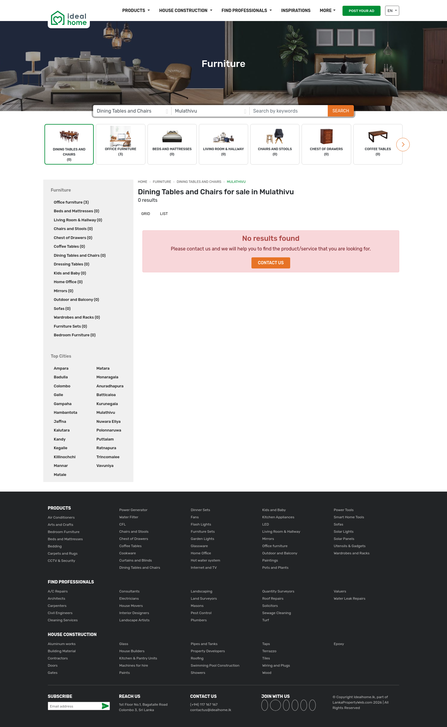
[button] (403, 144)
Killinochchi (64, 457)
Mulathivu (105, 412)
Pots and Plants (275, 567)
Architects (56, 598)
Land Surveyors (204, 598)
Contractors (58, 658)
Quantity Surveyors (278, 591)
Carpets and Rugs (63, 553)
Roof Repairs (273, 598)
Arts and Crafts (60, 525)
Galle (58, 394)
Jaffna (60, 421)
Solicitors (270, 606)
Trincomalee (108, 457)
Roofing (197, 658)
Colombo (62, 386)
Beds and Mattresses (65, 539)
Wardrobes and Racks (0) (77, 317)
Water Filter (128, 517)
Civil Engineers (60, 613)
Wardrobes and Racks (351, 553)
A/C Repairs (58, 591)
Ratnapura (106, 448)
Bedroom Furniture (64, 532)
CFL (122, 524)
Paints (124, 673)
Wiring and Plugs (276, 665)
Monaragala (107, 377)
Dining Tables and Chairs (199, 182)
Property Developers (208, 651)
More (326, 10)
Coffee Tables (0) (69, 246)
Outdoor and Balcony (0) (76, 299)
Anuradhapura (109, 386)
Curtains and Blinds (135, 560)
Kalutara (62, 430)
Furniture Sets (203, 531)
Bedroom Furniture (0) (75, 335)
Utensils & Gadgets (350, 546)
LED (265, 524)
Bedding (55, 546)
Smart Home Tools (349, 517)
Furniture (162, 182)
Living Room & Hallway (281, 531)
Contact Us (271, 262)
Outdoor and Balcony (279, 553)
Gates (52, 673)
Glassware (199, 546)
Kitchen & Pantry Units (138, 658)
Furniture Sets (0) (70, 326)
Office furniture (274, 546)
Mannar (61, 465)
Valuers (340, 591)
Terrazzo (269, 651)
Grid (145, 213)
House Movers (131, 606)
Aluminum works (62, 644)
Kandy (59, 439)
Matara (103, 368)
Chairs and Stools (133, 531)
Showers (198, 673)
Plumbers (199, 620)
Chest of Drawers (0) (73, 237)
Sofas (338, 524)
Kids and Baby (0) (70, 273)
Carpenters (57, 606)
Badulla (61, 377)
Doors (53, 665)
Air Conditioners (61, 517)
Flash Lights (201, 524)
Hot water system (205, 560)
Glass (123, 644)
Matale (60, 474)
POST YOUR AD (361, 11)
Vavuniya (105, 465)
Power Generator (133, 510)
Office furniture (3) (71, 202)
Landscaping (201, 591)
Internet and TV (204, 567)
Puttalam (105, 439)
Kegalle (60, 448)
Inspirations (296, 10)
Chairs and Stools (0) (73, 228)
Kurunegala (107, 403)
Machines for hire (133, 665)
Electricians (129, 598)
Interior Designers (134, 613)
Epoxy (339, 644)
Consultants (129, 591)
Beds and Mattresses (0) (76, 211)
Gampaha (62, 403)
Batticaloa (106, 394)
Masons (197, 606)
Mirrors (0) (63, 291)
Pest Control (201, 613)
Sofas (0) (62, 308)
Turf (265, 620)
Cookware (127, 553)
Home (142, 182)
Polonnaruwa (108, 430)
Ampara (61, 368)
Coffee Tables (130, 546)
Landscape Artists (134, 620)
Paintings (270, 560)
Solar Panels (344, 539)
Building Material (62, 651)
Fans (195, 517)
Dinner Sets (200, 510)
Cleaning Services (63, 620)
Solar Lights (344, 531)
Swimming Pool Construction (215, 665)
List (163, 213)
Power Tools (344, 510)
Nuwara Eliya (108, 421)
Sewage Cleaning (276, 613)
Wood (266, 673)
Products (134, 10)
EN (391, 10)
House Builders (131, 651)
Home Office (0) (68, 282)
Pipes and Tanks (204, 644)
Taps (266, 644)
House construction (183, 10)
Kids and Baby (274, 510)
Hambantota (65, 412)
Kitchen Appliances (278, 517)
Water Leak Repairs (349, 598)
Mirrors (268, 539)
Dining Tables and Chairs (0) (80, 255)
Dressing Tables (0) (71, 264)
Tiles (266, 658)
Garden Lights (202, 539)
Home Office (201, 553)
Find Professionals (245, 10)
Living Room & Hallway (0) (78, 220)
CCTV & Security (61, 561)
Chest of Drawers (133, 539)
